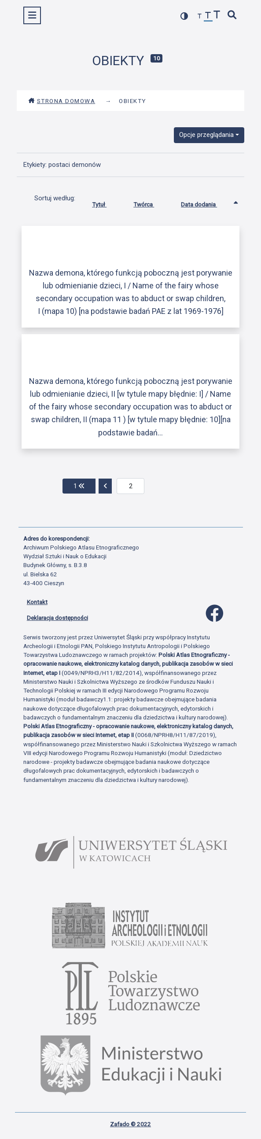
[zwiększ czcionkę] (217, 16)
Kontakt (37, 601)
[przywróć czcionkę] (208, 16)
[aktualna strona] (130, 486)
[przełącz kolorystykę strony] (184, 16)
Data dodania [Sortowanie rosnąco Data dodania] (205, 202)
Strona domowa (62, 100)
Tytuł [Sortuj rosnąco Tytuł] (106, 202)
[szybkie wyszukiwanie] (232, 16)
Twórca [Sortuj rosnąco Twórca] (150, 202)
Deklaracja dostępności (57, 617)
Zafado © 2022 (130, 1124)
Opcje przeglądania (206, 135)
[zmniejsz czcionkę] (199, 16)
